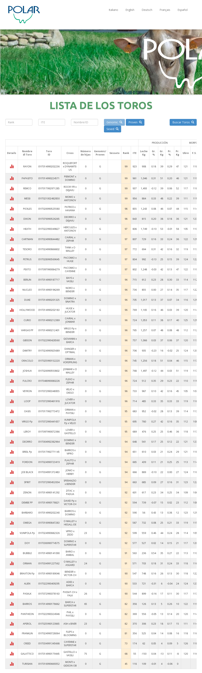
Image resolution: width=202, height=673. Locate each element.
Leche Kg (144, 153)
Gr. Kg (162, 153)
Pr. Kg (177, 153)
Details (11, 153)
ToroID (49, 153)
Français (165, 10)
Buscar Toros (183, 122)
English (129, 10)
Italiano (113, 10)
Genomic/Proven (100, 153)
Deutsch (147, 10)
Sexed (113, 129)
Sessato (114, 153)
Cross (70, 153)
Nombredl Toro (27, 153)
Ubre (186, 153)
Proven (135, 122)
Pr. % (169, 153)
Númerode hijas (85, 153)
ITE (135, 153)
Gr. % (154, 153)
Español (183, 10)
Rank (126, 153)
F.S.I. (195, 153)
